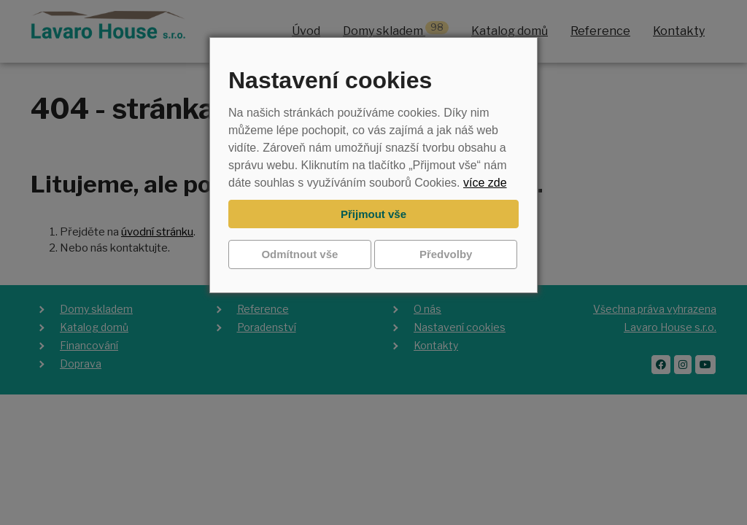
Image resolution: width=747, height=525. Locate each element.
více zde (485, 182)
